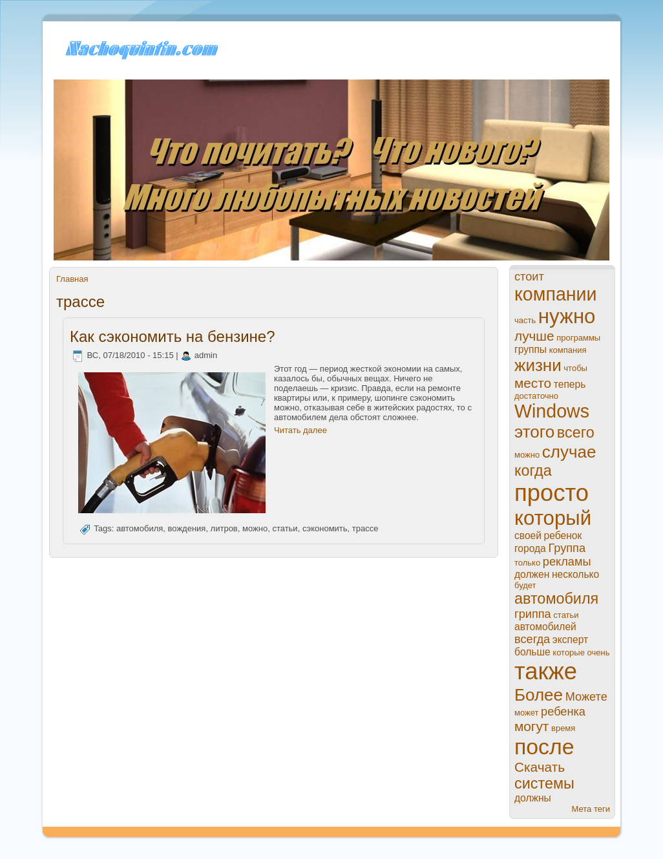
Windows (551, 411)
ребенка (563, 711)
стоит (529, 276)
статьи (284, 529)
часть (525, 320)
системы (544, 783)
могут (531, 726)
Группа (566, 548)
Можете (586, 696)
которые (568, 652)
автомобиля (139, 529)
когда (533, 470)
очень (598, 652)
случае (569, 451)
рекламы (567, 561)
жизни (538, 365)
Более (538, 695)
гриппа (532, 614)
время (563, 728)
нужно (567, 316)
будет (525, 585)
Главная (72, 279)
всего (576, 432)
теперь (570, 384)
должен (531, 574)
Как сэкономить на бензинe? (172, 336)
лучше (534, 335)
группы (530, 349)
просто (551, 493)
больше (532, 651)
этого (534, 431)
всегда (532, 639)
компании (555, 294)
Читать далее (300, 430)
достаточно (536, 396)
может (526, 712)
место (532, 383)
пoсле (544, 746)
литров (224, 529)
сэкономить (325, 529)
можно (255, 529)
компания (568, 350)
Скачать (539, 766)
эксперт (570, 639)
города (530, 548)
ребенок (563, 535)
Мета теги (591, 809)
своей (528, 535)
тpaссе (365, 529)
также (545, 671)
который (552, 518)
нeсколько (575, 574)
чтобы (575, 368)
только (527, 562)
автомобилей (545, 626)
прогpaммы (578, 338)
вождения (187, 529)
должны (532, 797)
